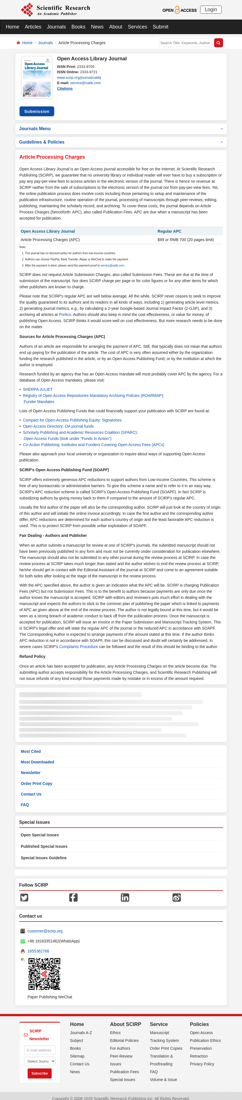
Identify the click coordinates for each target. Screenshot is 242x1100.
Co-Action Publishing (41, 439)
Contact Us (31, 788)
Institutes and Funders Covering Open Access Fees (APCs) (112, 439)
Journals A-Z (81, 1027)
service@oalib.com (85, 83)
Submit (160, 27)
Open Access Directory (43, 421)
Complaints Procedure (78, 641)
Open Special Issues (40, 829)
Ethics (115, 1027)
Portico (65, 309)
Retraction (199, 1051)
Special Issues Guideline (44, 852)
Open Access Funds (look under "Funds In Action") (67, 433)
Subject (76, 1035)
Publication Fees (124, 1066)
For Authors (120, 1043)
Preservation (201, 1043)
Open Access (201, 1027)
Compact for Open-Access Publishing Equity (61, 415)
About (115, 27)
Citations (65, 88)
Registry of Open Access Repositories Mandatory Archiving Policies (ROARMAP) (93, 390)
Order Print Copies (166, 1043)
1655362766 (38, 946)
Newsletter (31, 767)
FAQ (25, 799)
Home (12, 27)
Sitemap (77, 1051)
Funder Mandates (39, 396)
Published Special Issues (44, 841)
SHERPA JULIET (37, 384)
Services (137, 27)
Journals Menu (121, 123)
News (97, 27)
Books (78, 27)
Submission (36, 105)
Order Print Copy (36, 778)
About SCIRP (125, 1019)
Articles (33, 27)
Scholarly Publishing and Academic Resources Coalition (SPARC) (79, 427)
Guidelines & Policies (121, 136)
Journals (56, 27)
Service (159, 1019)
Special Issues (122, 1074)
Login (211, 9)
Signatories (111, 415)
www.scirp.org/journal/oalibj (79, 77)
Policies (199, 1019)
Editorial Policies (124, 1035)
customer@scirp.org (45, 925)
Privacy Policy (202, 1058)
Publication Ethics (205, 1035)
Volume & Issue (163, 1074)
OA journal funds (79, 421)
